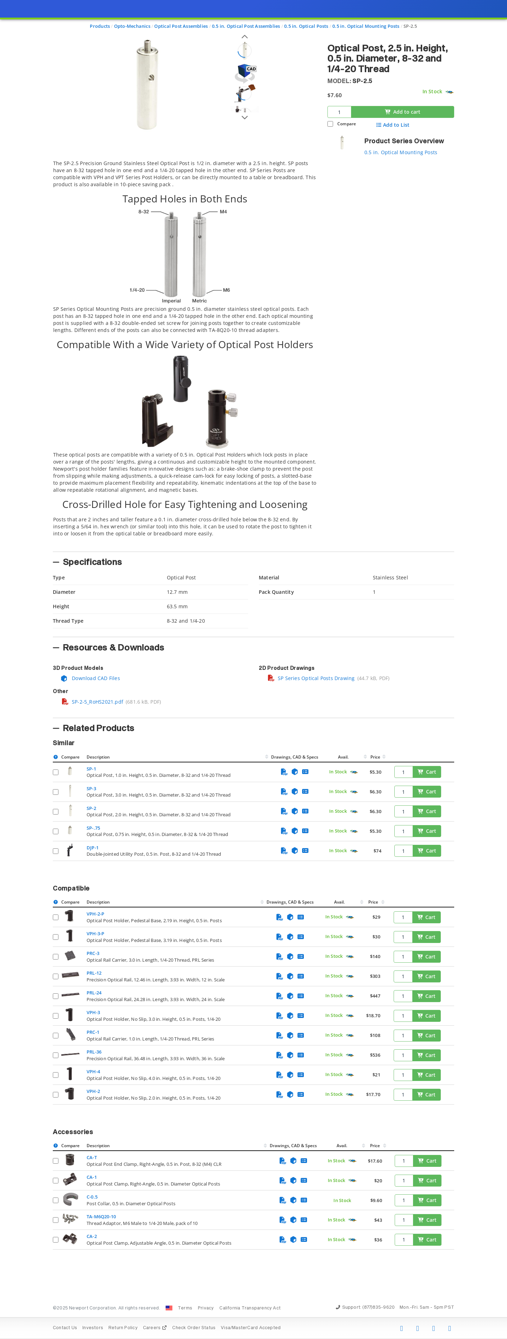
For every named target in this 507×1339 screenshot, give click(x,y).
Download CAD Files (90, 678)
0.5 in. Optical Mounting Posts (400, 152)
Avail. (344, 757)
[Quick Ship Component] (449, 92)
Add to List (393, 124)
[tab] (185, 353)
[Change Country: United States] (169, 1308)
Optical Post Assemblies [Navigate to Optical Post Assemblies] (181, 26)
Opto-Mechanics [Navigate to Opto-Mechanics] (132, 26)
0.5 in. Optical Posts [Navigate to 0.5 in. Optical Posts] (306, 26)
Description (98, 757)
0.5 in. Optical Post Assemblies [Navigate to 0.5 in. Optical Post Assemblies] (246, 26)
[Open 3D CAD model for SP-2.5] (245, 73)
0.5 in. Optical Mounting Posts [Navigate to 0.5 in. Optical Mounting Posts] (365, 26)
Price (375, 757)
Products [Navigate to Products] (100, 26)
